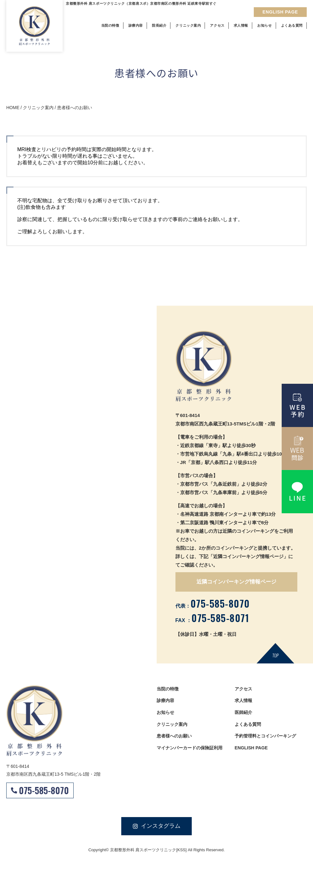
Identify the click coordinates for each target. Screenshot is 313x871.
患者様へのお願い (175, 738)
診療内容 (166, 701)
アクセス (244, 689)
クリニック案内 (173, 725)
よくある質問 (249, 725)
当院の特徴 (168, 689)
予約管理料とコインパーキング (267, 738)
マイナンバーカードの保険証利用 (192, 750)
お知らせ (166, 713)
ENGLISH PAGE (252, 750)
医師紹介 (244, 713)
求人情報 (244, 701)
